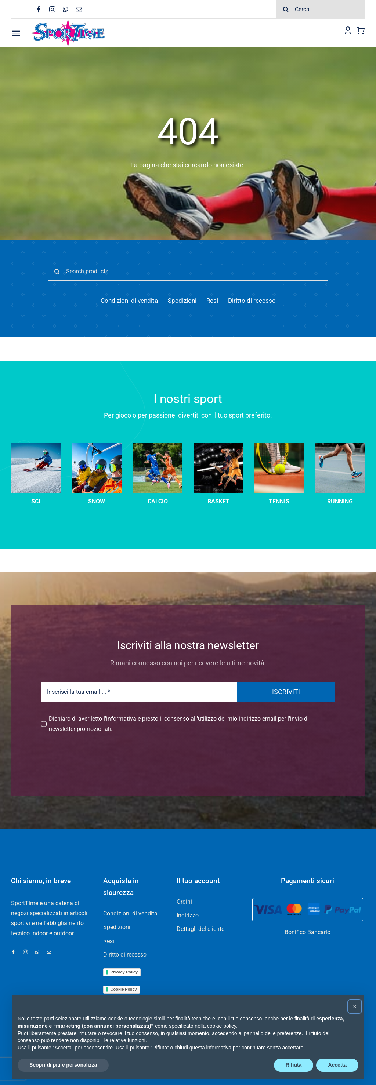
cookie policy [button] (221, 1026)
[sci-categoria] (97, 445)
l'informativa (120, 718)
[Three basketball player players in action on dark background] (218, 445)
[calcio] (157, 445)
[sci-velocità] (36, 445)
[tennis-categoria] (279, 445)
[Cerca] (285, 9)
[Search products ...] (188, 271)
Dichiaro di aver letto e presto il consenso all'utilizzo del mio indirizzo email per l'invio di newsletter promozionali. (179, 723)
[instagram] (52, 9)
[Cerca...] (320, 9)
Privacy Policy (124, 972)
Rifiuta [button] (294, 1065)
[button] (355, 1006)
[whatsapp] (65, 9)
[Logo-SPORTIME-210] (67, 21)
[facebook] (39, 9)
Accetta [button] (337, 1065)
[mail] (79, 9)
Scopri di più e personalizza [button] (63, 1065)
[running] (340, 445)
